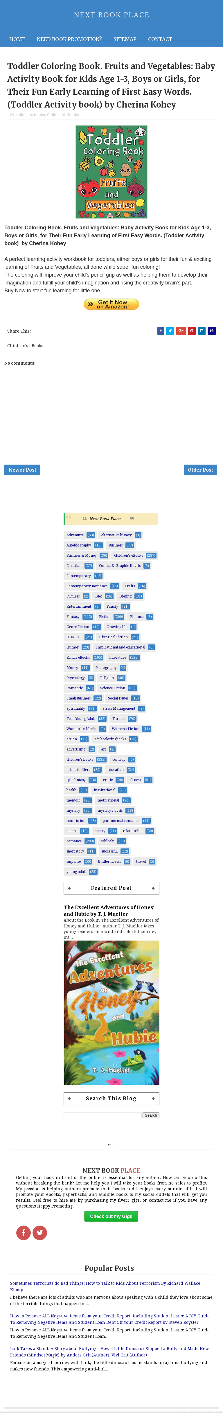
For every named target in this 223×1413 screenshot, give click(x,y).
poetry (100, 832)
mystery (73, 812)
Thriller (118, 720)
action (71, 741)
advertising (75, 751)
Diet (98, 598)
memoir (73, 802)
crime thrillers (78, 771)
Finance (136, 618)
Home (17, 39)
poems (71, 832)
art (103, 751)
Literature (117, 659)
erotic (108, 781)
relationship (133, 832)
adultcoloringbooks (110, 741)
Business (116, 547)
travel (141, 863)
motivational (108, 802)
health (71, 792)
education (115, 771)
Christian (74, 567)
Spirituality (75, 710)
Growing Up (117, 628)
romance (74, 843)
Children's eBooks (63, 115)
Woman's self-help (81, 730)
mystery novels (110, 812)
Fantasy (73, 618)
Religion (107, 679)
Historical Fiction (113, 639)
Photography (106, 669)
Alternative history (116, 537)
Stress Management (118, 710)
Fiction (105, 618)
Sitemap (125, 39)
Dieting (125, 598)
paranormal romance (121, 822)
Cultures (73, 598)
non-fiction (75, 822)
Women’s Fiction (125, 730)
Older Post (200, 471)
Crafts (130, 588)
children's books (30, 115)
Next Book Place (104, 520)
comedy (118, 761)
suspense (73, 863)
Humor (72, 649)
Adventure (75, 537)
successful (110, 853)
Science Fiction (112, 690)
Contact (160, 39)
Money (72, 669)
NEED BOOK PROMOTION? (69, 39)
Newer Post (22, 471)
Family (112, 608)
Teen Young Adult (80, 720)
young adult (76, 873)
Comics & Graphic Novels (120, 567)
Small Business (78, 700)
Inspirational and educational (120, 649)
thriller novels (109, 863)
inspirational (104, 792)
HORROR (74, 639)
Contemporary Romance (86, 588)
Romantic (74, 690)
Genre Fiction (77, 628)
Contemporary (78, 577)
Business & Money (81, 557)
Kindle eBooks (78, 659)
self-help (107, 843)
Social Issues (118, 700)
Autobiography (78, 547)
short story (75, 853)
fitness (135, 781)
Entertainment (78, 608)
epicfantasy (76, 781)
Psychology (75, 679)
